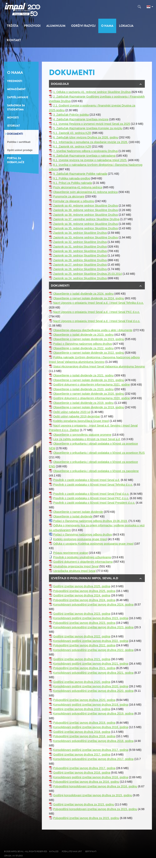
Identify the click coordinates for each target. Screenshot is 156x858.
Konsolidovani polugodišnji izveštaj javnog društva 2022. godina (93, 650)
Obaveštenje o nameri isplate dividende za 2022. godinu (88, 352)
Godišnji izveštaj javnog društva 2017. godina (81, 754)
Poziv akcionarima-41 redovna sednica (77, 187)
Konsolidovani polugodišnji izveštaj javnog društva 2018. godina (93, 741)
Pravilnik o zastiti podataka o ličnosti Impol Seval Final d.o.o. (91, 493)
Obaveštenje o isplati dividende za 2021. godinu (83, 375)
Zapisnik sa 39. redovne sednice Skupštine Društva (85, 210)
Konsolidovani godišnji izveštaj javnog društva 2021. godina (90, 663)
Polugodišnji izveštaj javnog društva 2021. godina (84, 668)
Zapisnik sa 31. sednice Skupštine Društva (80, 246)
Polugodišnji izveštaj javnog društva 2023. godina (84, 622)
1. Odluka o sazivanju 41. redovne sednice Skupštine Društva (92, 92)
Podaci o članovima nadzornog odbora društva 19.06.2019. (90, 521)
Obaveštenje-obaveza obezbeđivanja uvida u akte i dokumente (92, 330)
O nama (107, 26)
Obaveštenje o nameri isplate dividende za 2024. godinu (88, 298)
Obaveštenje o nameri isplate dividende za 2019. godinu (88, 407)
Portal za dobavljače (15, 160)
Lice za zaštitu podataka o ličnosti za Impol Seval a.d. (87, 439)
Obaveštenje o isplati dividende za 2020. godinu (83, 389)
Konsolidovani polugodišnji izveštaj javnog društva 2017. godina (93, 759)
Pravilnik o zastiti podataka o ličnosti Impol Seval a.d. (86, 480)
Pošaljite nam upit (72, 851)
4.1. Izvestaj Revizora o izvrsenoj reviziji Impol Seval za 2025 (91, 123)
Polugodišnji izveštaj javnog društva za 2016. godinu (86, 781)
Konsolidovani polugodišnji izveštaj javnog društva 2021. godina (93, 672)
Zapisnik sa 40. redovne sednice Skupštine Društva (85, 205)
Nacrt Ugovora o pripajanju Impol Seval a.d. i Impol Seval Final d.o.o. (96, 321)
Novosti (13, 118)
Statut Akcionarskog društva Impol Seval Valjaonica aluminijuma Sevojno (99, 366)
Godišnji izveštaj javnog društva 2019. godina (81, 709)
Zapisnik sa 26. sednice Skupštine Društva (80, 269)
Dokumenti (15, 134)
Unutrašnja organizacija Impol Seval (76, 566)
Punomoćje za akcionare (68, 196)
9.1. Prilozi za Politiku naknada (72, 182)
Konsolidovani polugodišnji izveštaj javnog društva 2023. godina (93, 627)
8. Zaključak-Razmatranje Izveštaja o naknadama (84, 155)
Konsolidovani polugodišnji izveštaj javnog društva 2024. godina (93, 604)
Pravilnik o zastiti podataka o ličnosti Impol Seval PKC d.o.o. (91, 498)
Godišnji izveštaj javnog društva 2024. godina (81, 595)
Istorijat (13, 126)
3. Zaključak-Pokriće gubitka (71, 114)
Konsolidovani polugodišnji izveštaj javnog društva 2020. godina (93, 690)
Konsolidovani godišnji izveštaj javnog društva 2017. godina (90, 749)
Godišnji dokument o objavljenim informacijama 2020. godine (91, 398)
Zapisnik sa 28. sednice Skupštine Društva (80, 260)
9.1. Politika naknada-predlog (71, 178)
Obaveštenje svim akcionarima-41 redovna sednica (85, 192)
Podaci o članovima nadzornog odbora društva (82, 343)
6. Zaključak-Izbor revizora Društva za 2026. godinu (85, 137)
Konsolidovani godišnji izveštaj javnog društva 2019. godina (90, 704)
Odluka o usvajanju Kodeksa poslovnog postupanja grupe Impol (93, 543)
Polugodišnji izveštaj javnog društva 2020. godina (84, 700)
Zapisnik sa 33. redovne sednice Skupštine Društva (85, 237)
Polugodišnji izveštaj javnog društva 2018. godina (84, 736)
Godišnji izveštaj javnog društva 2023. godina (81, 613)
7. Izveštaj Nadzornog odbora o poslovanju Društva (85, 151)
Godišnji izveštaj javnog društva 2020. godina (81, 681)
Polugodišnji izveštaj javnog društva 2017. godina (84, 768)
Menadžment (16, 89)
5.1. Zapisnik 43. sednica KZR (72, 133)
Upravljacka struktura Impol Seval (74, 570)
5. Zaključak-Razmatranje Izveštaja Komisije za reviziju (87, 128)
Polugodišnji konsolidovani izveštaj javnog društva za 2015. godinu (95, 809)
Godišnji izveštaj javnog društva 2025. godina (81, 586)
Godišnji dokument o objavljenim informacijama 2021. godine (91, 384)
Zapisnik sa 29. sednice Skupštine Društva (80, 255)
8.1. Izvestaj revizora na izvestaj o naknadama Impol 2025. (90, 160)
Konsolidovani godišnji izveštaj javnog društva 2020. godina (90, 686)
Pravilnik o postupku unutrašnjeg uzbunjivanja (82, 557)
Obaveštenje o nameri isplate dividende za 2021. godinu (88, 380)
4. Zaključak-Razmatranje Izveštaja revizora (80, 119)
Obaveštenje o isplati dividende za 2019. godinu (83, 402)
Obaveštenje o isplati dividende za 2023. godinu (83, 334)
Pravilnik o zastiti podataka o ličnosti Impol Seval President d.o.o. (94, 502)
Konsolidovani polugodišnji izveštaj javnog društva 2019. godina (93, 713)
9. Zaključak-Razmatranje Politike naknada (80, 173)
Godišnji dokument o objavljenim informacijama (83, 561)
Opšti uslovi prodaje (19, 150)
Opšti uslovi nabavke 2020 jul (71, 412)
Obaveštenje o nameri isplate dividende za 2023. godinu (88, 339)
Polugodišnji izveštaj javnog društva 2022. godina (84, 645)
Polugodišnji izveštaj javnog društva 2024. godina (84, 600)
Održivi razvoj (83, 26)
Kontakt (14, 40)
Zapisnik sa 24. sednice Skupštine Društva (80, 278)
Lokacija (126, 26)
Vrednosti (14, 81)
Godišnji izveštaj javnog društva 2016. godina (81, 772)
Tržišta (12, 26)
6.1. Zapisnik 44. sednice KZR (72, 146)
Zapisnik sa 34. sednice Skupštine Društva (80, 232)
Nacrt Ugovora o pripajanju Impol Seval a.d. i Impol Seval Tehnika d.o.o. (98, 302)
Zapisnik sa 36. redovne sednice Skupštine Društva (85, 223)
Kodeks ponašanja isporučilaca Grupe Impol (81, 421)
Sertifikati (90, 851)
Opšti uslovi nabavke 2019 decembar (76, 416)
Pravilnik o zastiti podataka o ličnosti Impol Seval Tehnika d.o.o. (93, 484)
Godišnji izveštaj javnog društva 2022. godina (81, 636)
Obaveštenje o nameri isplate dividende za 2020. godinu (88, 393)
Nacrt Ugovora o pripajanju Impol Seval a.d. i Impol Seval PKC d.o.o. (96, 312)
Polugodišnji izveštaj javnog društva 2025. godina (84, 591)
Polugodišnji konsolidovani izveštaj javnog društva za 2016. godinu (95, 786)
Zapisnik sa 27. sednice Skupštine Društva (80, 264)
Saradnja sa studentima (16, 107)
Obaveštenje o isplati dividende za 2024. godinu (83, 293)
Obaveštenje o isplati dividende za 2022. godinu (83, 348)
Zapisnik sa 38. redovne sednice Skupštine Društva (85, 214)
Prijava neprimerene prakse (70, 552)
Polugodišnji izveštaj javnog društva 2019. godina (84, 722)
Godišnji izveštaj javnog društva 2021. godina (81, 659)
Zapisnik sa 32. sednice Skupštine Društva (80, 242)
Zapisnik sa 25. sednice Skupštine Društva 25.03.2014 (87, 273)
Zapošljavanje (17, 97)
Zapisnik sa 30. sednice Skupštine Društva (80, 251)
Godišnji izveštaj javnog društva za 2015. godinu (83, 804)
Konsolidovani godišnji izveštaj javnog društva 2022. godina (90, 640)
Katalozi (53, 851)
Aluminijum (55, 26)
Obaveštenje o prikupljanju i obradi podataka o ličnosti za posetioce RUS (99, 452)
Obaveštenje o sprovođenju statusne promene (82, 434)
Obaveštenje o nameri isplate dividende (78, 511)
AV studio (18, 855)
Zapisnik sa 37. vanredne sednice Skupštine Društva (86, 219)
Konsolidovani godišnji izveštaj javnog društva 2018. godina (90, 727)
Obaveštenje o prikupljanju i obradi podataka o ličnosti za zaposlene (96, 471)
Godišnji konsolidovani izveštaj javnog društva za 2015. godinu (92, 795)
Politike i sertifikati (18, 141)
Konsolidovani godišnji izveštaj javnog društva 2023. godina (90, 618)
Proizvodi (32, 26)
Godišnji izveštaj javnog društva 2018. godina (81, 731)
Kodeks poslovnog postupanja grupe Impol (80, 539)
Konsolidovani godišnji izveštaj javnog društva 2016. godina (90, 777)
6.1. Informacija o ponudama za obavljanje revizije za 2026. (90, 142)
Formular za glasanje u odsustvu (73, 201)
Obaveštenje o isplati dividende (73, 516)
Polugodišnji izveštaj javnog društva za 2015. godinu (86, 818)
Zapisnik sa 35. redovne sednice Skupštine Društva (85, 228)
